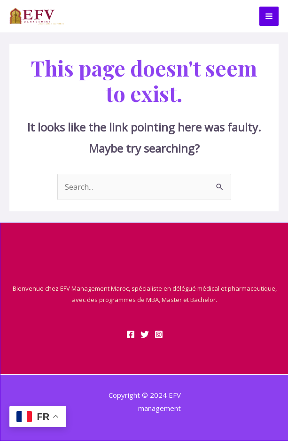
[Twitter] (144, 334)
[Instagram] (159, 334)
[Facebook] (130, 334)
